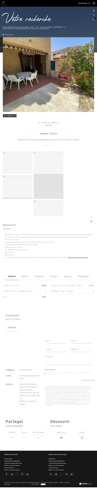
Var (37, 27)
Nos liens (67, 494)
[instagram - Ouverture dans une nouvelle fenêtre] (22, 486)
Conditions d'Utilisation (80, 403)
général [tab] (11, 276)
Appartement (58, 27)
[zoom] (18, 153)
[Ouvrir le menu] (94, 3)
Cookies (43, 496)
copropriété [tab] (83, 276)
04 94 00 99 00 (25, 370)
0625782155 (51, 471)
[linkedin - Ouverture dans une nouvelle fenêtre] (27, 486)
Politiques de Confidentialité (67, 403)
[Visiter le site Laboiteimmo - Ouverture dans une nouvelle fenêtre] (85, 495)
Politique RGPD (35, 496)
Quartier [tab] (68, 276)
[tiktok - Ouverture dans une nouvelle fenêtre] (16, 486)
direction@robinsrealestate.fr (12, 473)
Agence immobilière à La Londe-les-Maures (16, 27)
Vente (32, 27)
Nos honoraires (35, 494)
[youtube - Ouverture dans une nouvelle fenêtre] (11, 486)
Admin (61, 494)
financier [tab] (39, 276)
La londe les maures (46, 27)
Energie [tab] (53, 276)
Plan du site (44, 494)
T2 (64, 27)
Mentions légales (53, 494)
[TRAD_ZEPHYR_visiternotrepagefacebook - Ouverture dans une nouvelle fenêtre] (6, 486)
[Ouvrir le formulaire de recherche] (84, 3)
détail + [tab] (25, 276)
